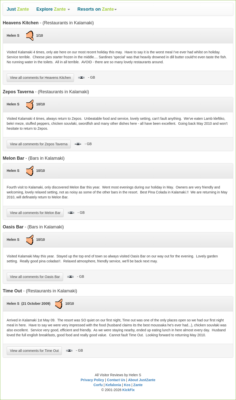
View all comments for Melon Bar (35, 213)
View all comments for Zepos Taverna (39, 144)
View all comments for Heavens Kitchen (40, 78)
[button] (53, 9)
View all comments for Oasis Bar (35, 277)
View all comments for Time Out (34, 351)
